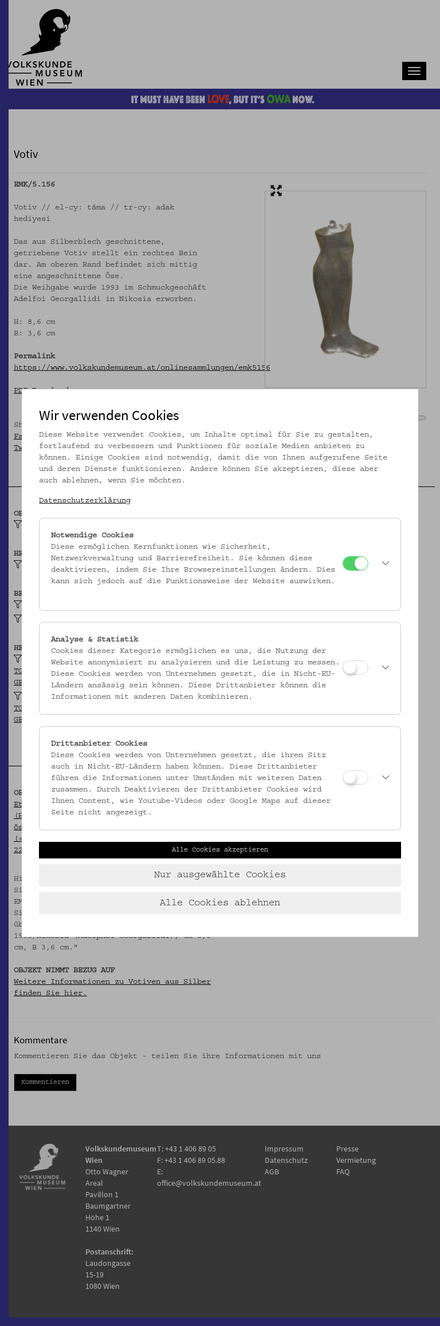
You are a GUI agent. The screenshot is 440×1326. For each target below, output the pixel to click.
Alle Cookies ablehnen (220, 903)
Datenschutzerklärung (85, 500)
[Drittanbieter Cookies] (355, 777)
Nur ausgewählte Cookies (220, 875)
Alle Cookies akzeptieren (220, 850)
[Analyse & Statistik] (355, 667)
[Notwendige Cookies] (355, 563)
